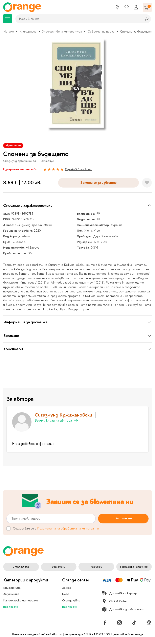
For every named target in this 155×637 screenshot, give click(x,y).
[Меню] (7, 18)
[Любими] (126, 7)
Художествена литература (62, 32)
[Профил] (136, 7)
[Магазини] (117, 7)
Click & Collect (115, 601)
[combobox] (77, 18)
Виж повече (10, 607)
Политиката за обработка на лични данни (68, 528)
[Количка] (147, 7)
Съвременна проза (101, 32)
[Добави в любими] (147, 183)
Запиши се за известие (98, 182)
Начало (8, 32)
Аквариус (47, 161)
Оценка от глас (78, 169)
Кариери (96, 567)
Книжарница (28, 32)
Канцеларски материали (20, 600)
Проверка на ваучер (134, 567)
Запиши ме (123, 518)
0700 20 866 (21, 567)
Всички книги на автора (57, 420)
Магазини (58, 567)
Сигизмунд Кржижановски (20, 161)
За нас (66, 588)
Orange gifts (71, 600)
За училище (11, 594)
